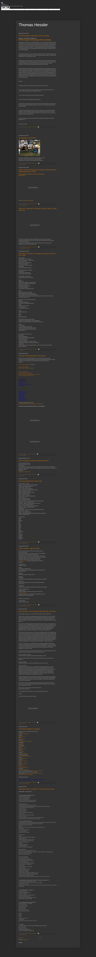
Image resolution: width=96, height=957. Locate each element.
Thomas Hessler (33, 25)
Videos (29, 248)
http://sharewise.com (23, 758)
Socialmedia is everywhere (27, 138)
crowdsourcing (24, 455)
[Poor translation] (7, 8)
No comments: (34, 126)
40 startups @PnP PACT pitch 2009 (30, 481)
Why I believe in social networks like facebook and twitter (37, 611)
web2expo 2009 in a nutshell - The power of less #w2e (36, 789)
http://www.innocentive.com (24, 733)
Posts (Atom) (26, 939)
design (28, 783)
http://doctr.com (22, 765)
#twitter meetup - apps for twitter (29, 548)
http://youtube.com (22, 748)
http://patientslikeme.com (23, 767)
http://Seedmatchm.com (23, 753)
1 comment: (34, 722)
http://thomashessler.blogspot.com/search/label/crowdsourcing (31, 403)
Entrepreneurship (24, 248)
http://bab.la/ (21, 743)
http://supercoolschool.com (37, 770)
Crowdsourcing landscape (24, 366)
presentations (24, 200)
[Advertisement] (37, 132)
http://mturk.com (22, 738)
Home (40, 937)
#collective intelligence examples (29, 729)
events (23, 350)
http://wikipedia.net (22, 746)
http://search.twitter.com (23, 763)
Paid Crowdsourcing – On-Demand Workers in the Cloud (29, 374)
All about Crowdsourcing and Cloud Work (32, 356)
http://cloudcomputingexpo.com (25, 471)
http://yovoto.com (22, 736)
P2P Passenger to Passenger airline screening (34, 36)
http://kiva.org (21, 751)
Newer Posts (21, 937)
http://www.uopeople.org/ (23, 769)
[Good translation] (3, 8)
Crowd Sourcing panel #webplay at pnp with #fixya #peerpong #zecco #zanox (31, 174)
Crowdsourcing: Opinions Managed (25, 373)
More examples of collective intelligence (26, 368)
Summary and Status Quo (24, 371)
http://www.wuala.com (23, 761)
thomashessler (31, 200)
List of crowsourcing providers (24, 364)
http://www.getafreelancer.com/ (25, 756)
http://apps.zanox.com (23, 560)
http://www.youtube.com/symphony (25, 741)
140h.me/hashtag (22, 592)
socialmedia (24, 164)
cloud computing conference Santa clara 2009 (34, 460)
